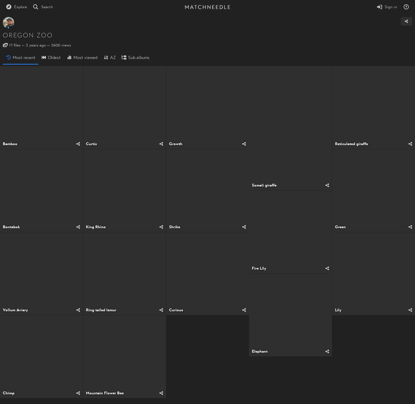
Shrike (174, 227)
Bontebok (11, 227)
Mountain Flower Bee (105, 393)
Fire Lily (259, 268)
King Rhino (96, 227)
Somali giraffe (264, 185)
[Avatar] (8, 22)
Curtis (91, 144)
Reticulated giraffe (351, 144)
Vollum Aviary (15, 310)
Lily (338, 310)
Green (340, 227)
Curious (176, 310)
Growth (175, 144)
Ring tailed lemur (101, 310)
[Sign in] (386, 7)
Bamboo (10, 144)
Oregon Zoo (28, 35)
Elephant (259, 351)
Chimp (8, 393)
